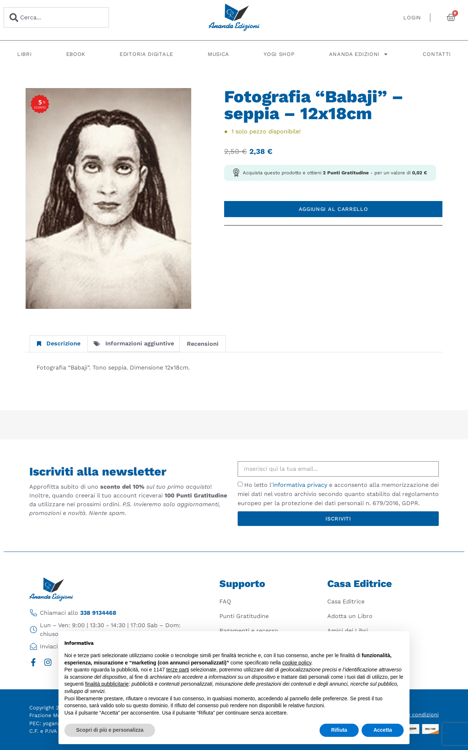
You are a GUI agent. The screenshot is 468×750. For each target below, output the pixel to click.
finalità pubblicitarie (107, 684)
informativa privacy (300, 484)
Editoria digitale (146, 54)
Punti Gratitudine (244, 616)
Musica (218, 54)
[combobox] (56, 17)
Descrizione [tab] (58, 343)
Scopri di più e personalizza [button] (109, 730)
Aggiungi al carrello (333, 209)
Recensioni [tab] (203, 343)
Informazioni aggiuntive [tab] (134, 343)
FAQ (225, 601)
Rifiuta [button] (339, 730)
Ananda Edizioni (359, 54)
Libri (24, 54)
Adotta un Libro (350, 616)
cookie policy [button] (296, 663)
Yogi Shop (279, 54)
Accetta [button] (382, 730)
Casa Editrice (346, 601)
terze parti (177, 670)
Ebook (76, 54)
